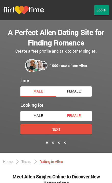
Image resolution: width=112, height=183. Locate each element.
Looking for (31, 105)
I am (24, 81)
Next (56, 129)
